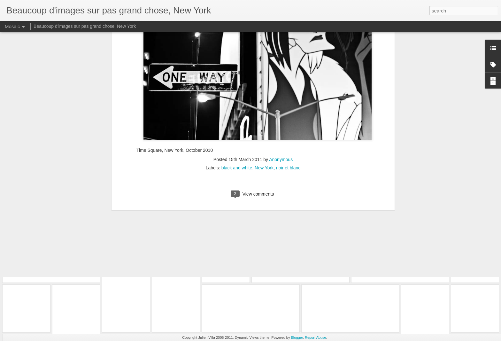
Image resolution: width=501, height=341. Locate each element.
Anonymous (281, 59)
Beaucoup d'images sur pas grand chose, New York (85, 26)
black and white (236, 67)
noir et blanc (288, 67)
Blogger (297, 337)
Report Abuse (315, 337)
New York (264, 67)
